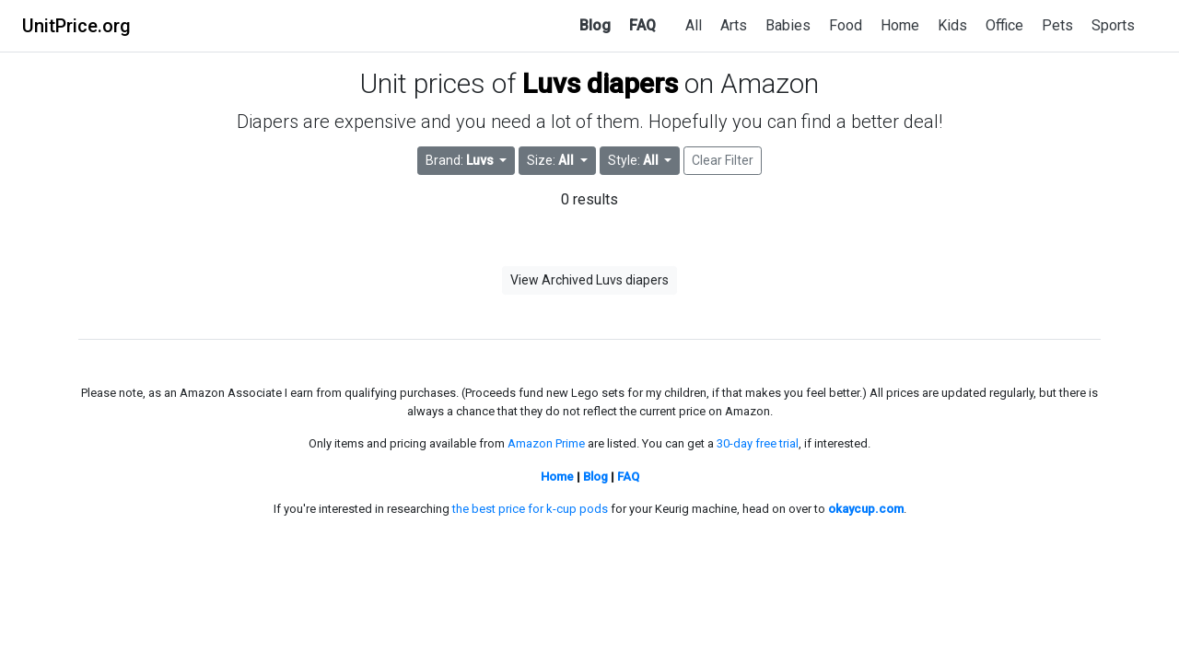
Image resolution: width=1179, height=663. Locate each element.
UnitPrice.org (76, 26)
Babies (788, 25)
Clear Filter (722, 160)
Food (845, 25)
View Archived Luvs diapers (589, 280)
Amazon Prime (546, 443)
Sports (1113, 25)
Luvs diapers (600, 83)
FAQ (642, 25)
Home (900, 25)
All (693, 25)
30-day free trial (758, 443)
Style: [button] (634, 160)
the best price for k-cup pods (530, 509)
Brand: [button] (461, 160)
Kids (952, 25)
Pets (1057, 25)
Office (1004, 25)
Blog (595, 25)
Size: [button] (552, 160)
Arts (733, 25)
